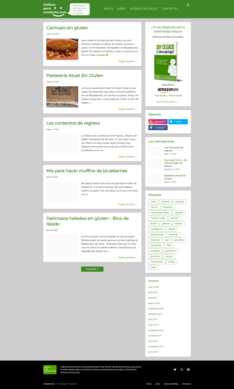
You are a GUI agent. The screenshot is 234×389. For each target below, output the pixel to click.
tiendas (171, 262)
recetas (169, 256)
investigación (157, 229)
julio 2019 (152, 319)
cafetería (165, 201)
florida (154, 223)
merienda (173, 234)
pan (167, 240)
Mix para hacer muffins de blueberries (86, 170)
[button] (188, 5)
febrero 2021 (154, 303)
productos (155, 256)
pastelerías (170, 251)
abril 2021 (153, 298)
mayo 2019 (153, 325)
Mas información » (167, 101)
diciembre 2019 (155, 314)
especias (179, 212)
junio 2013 (153, 352)
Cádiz (153, 201)
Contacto (186, 384)
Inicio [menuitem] (108, 8)
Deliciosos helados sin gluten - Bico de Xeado (87, 221)
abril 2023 (153, 292)
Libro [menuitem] (121, 8)
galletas (165, 223)
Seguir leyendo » (127, 61)
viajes (153, 267)
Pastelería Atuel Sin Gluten (74, 75)
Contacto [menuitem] (169, 8)
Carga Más (91, 269)
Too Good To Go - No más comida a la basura (175, 163)
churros (154, 207)
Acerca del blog (171, 384)
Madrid (171, 229)
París (169, 245)
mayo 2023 (153, 287)
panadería (179, 240)
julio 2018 (152, 341)
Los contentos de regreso (73, 123)
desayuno (167, 207)
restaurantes (157, 262)
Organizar (155, 240)
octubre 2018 (154, 335)
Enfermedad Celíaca (160, 212)
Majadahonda (157, 234)
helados (178, 223)
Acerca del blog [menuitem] (143, 8)
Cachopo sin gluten (67, 27)
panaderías (156, 245)
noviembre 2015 (156, 346)
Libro (157, 384)
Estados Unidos (158, 218)
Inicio (148, 384)
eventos (174, 218)
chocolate (179, 201)
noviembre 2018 (156, 330)
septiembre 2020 (156, 308)
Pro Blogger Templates (66, 384)
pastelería (155, 251)
